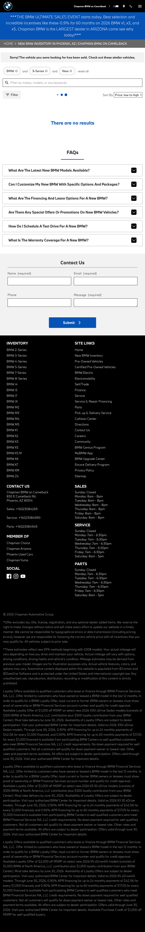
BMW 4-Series (17, 361)
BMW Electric (84, 373)
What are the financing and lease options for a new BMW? (72, 198)
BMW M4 (13, 419)
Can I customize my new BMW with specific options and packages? (72, 184)
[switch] (140, 6)
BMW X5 (12, 447)
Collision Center (85, 419)
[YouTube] (23, 576)
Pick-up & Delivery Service (93, 413)
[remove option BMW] (12, 71)
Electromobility (85, 378)
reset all (83, 71)
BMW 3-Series (17, 355)
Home (8, 43)
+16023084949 (26, 526)
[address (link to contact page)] (124, 6)
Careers (80, 436)
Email (85, 273)
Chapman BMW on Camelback (90, 6)
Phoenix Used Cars (20, 554)
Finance (80, 390)
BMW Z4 (13, 476)
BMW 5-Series (17, 367)
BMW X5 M (14, 453)
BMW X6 (13, 459)
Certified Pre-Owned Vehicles (95, 367)
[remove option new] (67, 71)
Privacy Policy (84, 470)
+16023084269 (27, 509)
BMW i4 (12, 384)
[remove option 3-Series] (39, 71)
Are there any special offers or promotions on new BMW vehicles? (72, 212)
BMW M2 (13, 407)
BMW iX (12, 401)
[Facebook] (9, 576)
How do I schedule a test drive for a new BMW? (72, 226)
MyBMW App (84, 453)
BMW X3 (12, 441)
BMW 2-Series (17, 350)
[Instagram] (16, 576)
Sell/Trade (82, 384)
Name (19, 273)
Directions (82, 424)
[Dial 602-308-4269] (131, 6)
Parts (78, 407)
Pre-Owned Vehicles (89, 361)
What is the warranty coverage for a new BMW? (72, 240)
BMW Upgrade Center (90, 459)
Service (80, 396)
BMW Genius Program (90, 447)
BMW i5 (12, 390)
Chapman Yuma (17, 560)
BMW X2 (12, 436)
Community (82, 441)
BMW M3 (13, 413)
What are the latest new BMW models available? (72, 170)
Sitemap (80, 476)
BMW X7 (12, 464)
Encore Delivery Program (92, 464)
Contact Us (82, 430)
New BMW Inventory (89, 355)
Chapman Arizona (19, 548)
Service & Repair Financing (93, 401)
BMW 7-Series (16, 373)
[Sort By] (128, 95)
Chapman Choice (18, 543)
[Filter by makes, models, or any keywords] (72, 83)
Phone (12, 295)
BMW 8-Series (17, 378)
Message (87, 295)
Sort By (108, 95)
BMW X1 (12, 430)
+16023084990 (29, 518)
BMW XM (13, 470)
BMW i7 (12, 396)
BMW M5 (13, 424)
